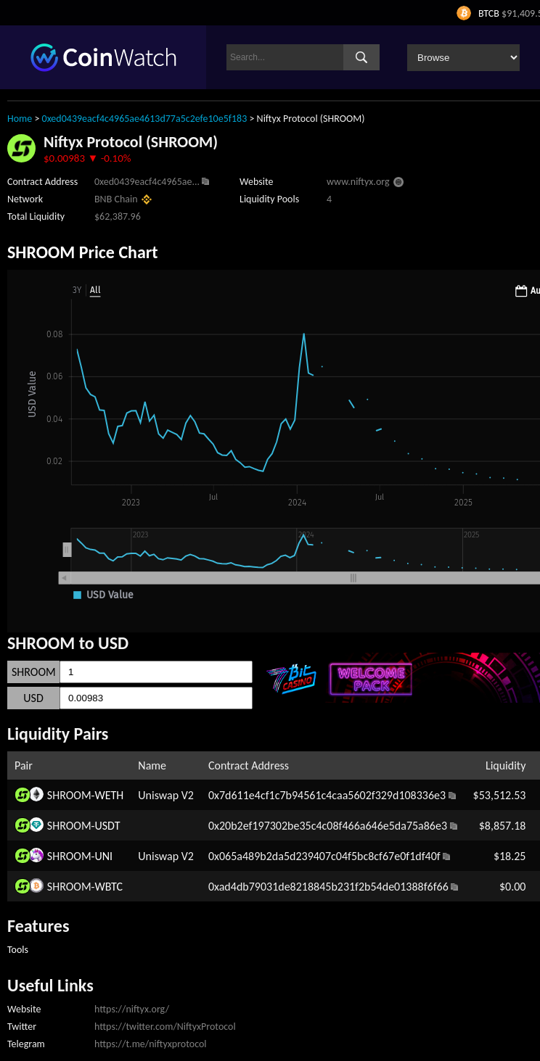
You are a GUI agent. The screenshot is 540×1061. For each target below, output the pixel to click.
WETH (108, 795)
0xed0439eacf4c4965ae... (147, 182)
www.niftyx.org (358, 182)
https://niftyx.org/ (131, 1009)
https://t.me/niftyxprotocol (150, 1044)
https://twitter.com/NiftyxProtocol (165, 1026)
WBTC (108, 886)
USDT (107, 826)
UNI (103, 856)
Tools (17, 950)
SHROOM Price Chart (82, 252)
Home (19, 118)
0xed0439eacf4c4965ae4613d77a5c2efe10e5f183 (145, 118)
